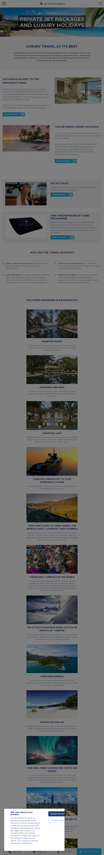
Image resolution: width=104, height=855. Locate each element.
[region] (34, 829)
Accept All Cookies (60, 814)
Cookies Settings (59, 820)
